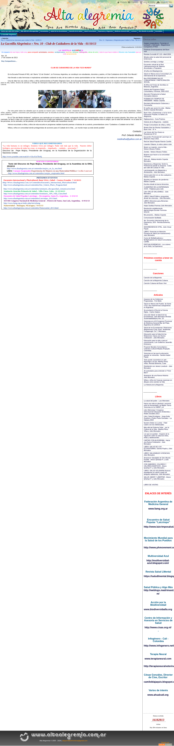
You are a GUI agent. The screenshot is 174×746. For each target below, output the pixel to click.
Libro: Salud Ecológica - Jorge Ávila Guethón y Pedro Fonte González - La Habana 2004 (158, 418)
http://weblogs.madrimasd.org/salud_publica (158, 590)
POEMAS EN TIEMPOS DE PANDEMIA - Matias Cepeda (154, 99)
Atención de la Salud (75, 31)
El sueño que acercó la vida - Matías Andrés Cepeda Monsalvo (157, 109)
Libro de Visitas (149, 2)
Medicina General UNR (122, 31)
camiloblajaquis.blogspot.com (158, 682)
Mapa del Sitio (166, 2)
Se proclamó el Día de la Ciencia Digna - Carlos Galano (156, 311)
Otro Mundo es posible (146, 31)
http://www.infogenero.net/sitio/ (158, 645)
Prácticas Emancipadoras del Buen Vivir (156, 50)
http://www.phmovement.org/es (158, 547)
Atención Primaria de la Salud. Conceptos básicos (155, 95)
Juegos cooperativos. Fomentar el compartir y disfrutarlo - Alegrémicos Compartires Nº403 (157, 45)
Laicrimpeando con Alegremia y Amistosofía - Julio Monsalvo (155, 171)
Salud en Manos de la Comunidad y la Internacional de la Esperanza (158, 74)
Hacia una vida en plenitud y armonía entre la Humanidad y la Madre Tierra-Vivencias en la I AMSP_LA (157, 405)
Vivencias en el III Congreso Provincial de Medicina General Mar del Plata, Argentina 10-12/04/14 (158, 323)
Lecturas (134, 31)
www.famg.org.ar (158, 508)
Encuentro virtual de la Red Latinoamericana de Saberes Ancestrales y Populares (154, 66)
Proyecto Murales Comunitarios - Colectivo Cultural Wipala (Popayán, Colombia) (157, 348)
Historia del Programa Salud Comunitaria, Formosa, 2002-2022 (156, 90)
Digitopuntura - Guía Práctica (154, 119)
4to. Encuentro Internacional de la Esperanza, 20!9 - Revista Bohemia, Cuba (157, 222)
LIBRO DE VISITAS (151, 485)
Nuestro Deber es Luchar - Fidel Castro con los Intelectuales (155, 424)
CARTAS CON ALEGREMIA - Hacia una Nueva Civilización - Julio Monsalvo (157, 442)
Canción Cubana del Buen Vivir (155, 283)
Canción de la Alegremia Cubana (156, 280)
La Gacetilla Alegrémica (8, 34)
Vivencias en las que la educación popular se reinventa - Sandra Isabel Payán (157, 355)
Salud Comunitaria (90, 31)
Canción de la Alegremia (153, 277)
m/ (158, 593)
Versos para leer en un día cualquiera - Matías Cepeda (158, 176)
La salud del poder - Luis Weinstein (157, 401)
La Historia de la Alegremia (153, 385)
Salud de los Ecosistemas (58, 31)
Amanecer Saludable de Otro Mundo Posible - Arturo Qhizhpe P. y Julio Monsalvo (157, 459)
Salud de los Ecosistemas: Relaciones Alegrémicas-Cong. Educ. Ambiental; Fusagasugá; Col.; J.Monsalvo (158, 329)
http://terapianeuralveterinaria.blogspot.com (158, 666)
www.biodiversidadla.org (158, 609)
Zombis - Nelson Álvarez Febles (155, 152)
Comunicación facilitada (152, 218)
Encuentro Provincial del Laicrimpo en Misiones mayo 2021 (157, 138)
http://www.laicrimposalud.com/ (158, 526)
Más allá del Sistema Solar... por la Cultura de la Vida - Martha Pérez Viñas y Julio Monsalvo (156, 429)
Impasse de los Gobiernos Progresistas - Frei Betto (153, 300)
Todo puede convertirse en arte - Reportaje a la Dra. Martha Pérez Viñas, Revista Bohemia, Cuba (156, 361)
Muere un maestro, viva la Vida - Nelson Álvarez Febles (155, 148)
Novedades (158, 31)
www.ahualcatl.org (158, 695)
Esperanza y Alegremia (105, 31)
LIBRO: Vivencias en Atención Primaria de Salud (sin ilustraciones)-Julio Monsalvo (157, 233)
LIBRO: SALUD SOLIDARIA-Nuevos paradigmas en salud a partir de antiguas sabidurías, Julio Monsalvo (157, 472)
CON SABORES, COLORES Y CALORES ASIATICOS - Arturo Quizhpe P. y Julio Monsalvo (155, 466)
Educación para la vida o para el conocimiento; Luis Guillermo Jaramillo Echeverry (158, 342)
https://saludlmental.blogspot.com (158, 576)
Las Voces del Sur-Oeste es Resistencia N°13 (154, 133)
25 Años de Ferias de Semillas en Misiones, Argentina (156, 86)
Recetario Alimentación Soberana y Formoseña (157, 104)
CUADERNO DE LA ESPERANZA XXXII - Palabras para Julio (156, 188)
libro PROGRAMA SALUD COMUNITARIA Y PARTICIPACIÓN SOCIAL (157, 80)
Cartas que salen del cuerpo (10, 31)
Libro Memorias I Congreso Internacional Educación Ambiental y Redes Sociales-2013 (157, 411)
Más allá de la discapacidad (29, 31)
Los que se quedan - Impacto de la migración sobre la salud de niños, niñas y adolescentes (156, 435)
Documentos (44, 31)
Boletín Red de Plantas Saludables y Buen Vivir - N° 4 (157, 128)
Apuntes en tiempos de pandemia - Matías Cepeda (156, 180)
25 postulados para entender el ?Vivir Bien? (157, 372)
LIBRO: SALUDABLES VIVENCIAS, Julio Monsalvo (157, 454)
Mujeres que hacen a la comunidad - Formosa (157, 155)
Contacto (134, 2)
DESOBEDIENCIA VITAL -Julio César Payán (157, 228)
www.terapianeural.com (158, 658)
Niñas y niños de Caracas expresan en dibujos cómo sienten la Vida (158, 381)
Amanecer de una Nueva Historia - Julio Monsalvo (156, 376)
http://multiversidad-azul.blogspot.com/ (158, 561)
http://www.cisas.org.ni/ (158, 627)
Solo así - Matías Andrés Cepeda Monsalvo (156, 160)
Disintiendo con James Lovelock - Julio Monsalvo (158, 367)
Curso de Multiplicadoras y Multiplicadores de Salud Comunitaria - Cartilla (158, 239)
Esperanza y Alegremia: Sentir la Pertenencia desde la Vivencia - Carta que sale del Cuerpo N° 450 (157, 165)
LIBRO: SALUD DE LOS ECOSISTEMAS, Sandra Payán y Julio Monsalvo (158, 448)
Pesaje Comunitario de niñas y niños (157, 125)
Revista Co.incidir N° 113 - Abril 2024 (157, 54)
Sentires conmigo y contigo (154, 62)
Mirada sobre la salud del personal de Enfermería (157, 58)
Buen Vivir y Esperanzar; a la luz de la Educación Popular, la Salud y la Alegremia (158, 114)
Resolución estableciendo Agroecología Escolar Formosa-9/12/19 (155, 210)
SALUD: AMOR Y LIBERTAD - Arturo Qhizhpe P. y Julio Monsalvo (157, 478)
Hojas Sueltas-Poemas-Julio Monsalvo (158, 205)
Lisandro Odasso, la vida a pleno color (158, 144)
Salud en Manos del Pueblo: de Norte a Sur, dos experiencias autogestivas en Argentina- (157, 305)
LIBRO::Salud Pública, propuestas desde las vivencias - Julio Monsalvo (157, 197)
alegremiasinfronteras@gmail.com (74, 741)
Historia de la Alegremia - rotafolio (156, 122)
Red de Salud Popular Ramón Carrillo (157, 141)
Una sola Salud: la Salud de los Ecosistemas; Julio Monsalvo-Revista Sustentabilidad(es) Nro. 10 (157, 316)
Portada (123, 2)
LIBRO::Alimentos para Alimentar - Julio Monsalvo (156, 202)
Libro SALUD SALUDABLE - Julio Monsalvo (156, 192)
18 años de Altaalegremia (153, 71)
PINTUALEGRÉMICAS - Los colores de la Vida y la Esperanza (157, 245)
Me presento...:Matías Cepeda (155, 215)
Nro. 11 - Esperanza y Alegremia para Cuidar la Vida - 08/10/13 (120, 40)
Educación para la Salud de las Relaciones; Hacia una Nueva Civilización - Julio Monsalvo (155, 336)
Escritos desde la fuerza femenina (156, 184)
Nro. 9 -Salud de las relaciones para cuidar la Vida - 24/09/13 (21, 40)
